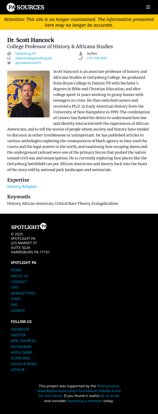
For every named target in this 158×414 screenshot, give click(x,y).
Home (16, 270)
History (13, 186)
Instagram (21, 346)
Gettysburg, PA (25, 53)
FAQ (14, 304)
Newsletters (23, 293)
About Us (19, 276)
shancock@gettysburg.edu (33, 58)
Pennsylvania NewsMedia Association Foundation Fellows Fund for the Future (79, 390)
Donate (18, 310)
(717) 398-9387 (97, 58)
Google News (24, 363)
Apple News (21, 352)
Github (17, 369)
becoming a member (85, 400)
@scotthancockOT (28, 63)
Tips (14, 287)
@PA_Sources (23, 340)
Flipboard (20, 358)
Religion (29, 186)
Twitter (18, 335)
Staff (16, 298)
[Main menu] (148, 7)
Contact (19, 281)
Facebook (20, 329)
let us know (110, 395)
